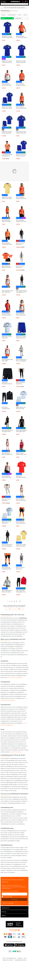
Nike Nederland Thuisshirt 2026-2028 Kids (21, 198)
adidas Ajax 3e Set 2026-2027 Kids (20, 408)
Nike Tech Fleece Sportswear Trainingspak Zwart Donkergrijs (20, 243)
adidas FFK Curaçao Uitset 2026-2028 (21, 545)
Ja (9, 608)
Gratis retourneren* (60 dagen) (15, 7)
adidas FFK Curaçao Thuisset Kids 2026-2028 (7, 132)
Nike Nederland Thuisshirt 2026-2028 (21, 37)
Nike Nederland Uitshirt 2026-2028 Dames (6, 476)
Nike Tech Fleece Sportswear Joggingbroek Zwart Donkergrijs (21, 383)
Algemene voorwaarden (8, 960)
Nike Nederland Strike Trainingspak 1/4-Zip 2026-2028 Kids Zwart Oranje (21, 291)
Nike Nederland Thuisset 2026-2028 (7, 243)
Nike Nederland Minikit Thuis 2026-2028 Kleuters (6, 220)
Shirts (19, 15)
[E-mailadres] (14, 894)
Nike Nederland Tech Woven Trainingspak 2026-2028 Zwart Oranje (7, 545)
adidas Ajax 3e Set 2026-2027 (6, 522)
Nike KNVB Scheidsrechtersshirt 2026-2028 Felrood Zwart (21, 476)
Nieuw (3, 15)
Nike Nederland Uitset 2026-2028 (7, 360)
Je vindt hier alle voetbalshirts (14, 677)
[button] (23, 1)
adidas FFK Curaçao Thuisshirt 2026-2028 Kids (21, 132)
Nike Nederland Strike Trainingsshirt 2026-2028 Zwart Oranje (21, 431)
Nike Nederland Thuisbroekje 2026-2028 (6, 568)
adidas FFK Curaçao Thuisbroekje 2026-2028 (21, 337)
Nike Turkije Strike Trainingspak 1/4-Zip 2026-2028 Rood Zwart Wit (21, 591)
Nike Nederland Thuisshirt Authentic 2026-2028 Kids (6, 314)
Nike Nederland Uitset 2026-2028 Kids (7, 291)
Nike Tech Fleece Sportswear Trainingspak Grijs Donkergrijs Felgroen (21, 568)
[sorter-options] (21, 18)
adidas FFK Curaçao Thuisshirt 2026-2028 (7, 37)
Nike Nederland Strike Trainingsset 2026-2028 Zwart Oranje (7, 431)
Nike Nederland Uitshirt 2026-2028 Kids (20, 314)
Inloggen (25, 1)
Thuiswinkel (19, 951)
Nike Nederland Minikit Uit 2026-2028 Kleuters (7, 453)
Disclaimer (20, 958)
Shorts (25, 15)
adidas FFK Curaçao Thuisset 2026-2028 (7, 107)
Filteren (7, 18)
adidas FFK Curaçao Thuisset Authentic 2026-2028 (21, 155)
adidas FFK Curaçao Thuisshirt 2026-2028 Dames (7, 61)
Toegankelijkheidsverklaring (20, 960)
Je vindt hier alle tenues (15, 752)
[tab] (14, 908)
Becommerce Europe (10, 951)
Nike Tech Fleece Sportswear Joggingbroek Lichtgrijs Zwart (6, 499)
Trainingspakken (12, 15)
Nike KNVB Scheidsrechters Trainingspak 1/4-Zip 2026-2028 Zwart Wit (7, 408)
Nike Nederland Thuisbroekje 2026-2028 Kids (21, 522)
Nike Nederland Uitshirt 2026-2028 (6, 84)
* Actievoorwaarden (7, 903)
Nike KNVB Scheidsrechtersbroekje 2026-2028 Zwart (7, 383)
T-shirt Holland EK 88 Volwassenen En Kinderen (7, 155)
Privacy (25, 958)
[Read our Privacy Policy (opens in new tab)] (11, 896)
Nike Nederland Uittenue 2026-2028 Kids (21, 499)
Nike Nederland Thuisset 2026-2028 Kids (21, 107)
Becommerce (14, 951)
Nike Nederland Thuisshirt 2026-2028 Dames (21, 220)
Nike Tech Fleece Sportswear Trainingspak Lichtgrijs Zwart (21, 266)
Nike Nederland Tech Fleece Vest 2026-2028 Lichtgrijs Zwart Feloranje (7, 591)
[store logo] (14, 1)
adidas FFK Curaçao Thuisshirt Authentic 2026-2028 (21, 61)
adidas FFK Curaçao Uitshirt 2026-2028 (7, 198)
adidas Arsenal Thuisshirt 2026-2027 (21, 453)
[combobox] (14, 4)
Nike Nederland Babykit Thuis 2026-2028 (7, 266)
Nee (19, 608)
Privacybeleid (6, 896)
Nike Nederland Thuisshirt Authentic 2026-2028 (20, 84)
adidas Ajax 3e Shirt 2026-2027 (7, 337)
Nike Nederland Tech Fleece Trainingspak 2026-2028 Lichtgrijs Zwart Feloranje (21, 360)
